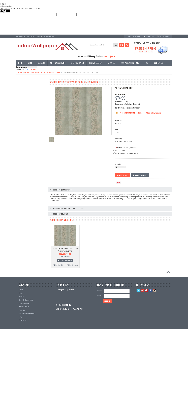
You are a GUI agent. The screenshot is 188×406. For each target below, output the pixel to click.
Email (99, 369)
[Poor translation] (7, 11)
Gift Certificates (20, 36)
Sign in (38, 36)
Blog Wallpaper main (66, 363)
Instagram (154, 363)
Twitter (138, 363)
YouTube (142, 363)
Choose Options (31, 162)
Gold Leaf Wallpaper (52, 72)
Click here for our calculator (132, 112)
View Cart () (165, 36)
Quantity (118, 164)
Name (99, 363)
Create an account (48, 36)
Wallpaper (19, 88)
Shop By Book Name (31, 72)
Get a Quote (109, 56)
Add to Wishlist (23, 167)
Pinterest (146, 363)
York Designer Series (23, 90)
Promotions (20, 92)
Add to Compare (38, 167)
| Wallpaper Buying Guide (153, 112)
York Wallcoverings (124, 88)
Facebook (150, 363)
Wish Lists (150, 36)
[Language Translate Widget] (26, 67)
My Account (30, 36)
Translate (30, 69)
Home (20, 72)
